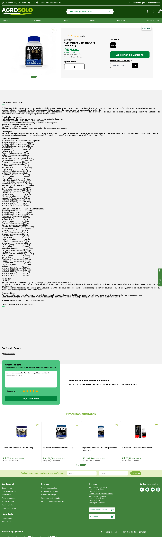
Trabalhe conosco (8, 498)
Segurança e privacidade (50, 498)
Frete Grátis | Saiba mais (120, 61)
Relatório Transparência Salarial (52, 502)
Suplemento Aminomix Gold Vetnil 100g (18, 448)
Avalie (82, 36)
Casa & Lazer (36, 20)
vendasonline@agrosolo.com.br (101, 494)
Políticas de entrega (48, 495)
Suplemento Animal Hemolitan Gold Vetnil (137, 448)
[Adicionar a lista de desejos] (53, 30)
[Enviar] (110, 11)
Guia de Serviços (152, 20)
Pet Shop (6, 20)
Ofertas (92, 20)
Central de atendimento (102, 510)
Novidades (120, 20)
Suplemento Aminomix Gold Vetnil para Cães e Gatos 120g (99, 449)
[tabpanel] (34, 52)
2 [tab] (83, 465)
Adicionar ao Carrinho (130, 54)
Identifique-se (141, 3)
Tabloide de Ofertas (9, 508)
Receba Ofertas (7, 505)
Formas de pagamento (49, 491)
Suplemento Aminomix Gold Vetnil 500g (58, 448)
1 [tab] (34, 77)
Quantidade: (70, 62)
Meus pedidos (7, 518)
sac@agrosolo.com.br (97, 503)
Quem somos (7, 488)
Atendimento (6, 495)
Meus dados (6, 521)
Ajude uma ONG (8, 502)
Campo (65, 20)
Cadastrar (136, 473)
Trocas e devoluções (49, 488)
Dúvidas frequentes (9, 491)
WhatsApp (102, 516)
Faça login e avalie (31, 398)
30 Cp (113, 45)
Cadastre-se (155, 3)
